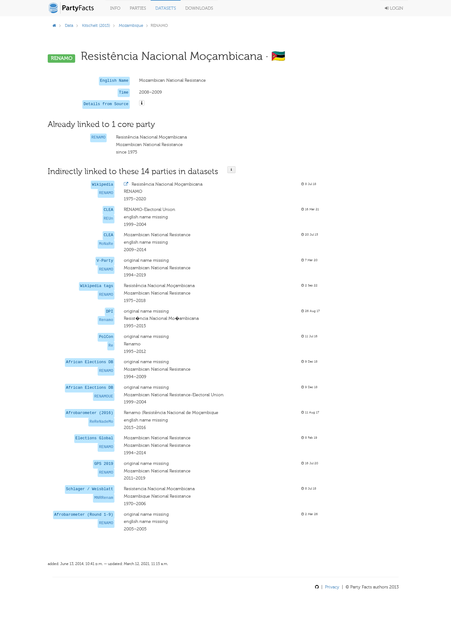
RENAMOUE (103, 396)
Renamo (106, 320)
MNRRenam (103, 498)
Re (111, 346)
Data (69, 25)
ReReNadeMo (101, 422)
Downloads (199, 8)
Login (394, 8)
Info (115, 8)
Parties (138, 8)
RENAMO (98, 137)
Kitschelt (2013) (96, 25)
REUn (108, 219)
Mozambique (131, 25)
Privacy (332, 587)
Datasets (165, 8)
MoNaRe (106, 244)
